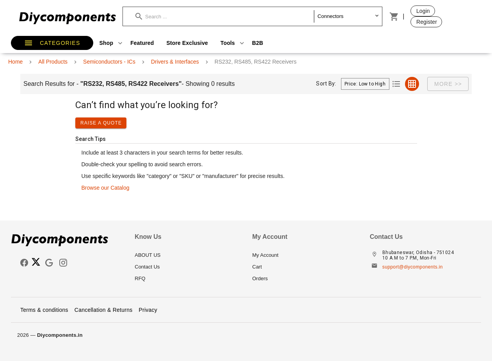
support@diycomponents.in (412, 267)
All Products (52, 62)
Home (15, 62)
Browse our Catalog (106, 188)
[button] (224, 16)
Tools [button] (233, 43)
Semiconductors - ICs (109, 62)
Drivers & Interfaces (175, 62)
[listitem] (187, 255)
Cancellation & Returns (104, 310)
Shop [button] (111, 43)
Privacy (148, 310)
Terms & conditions (44, 310)
